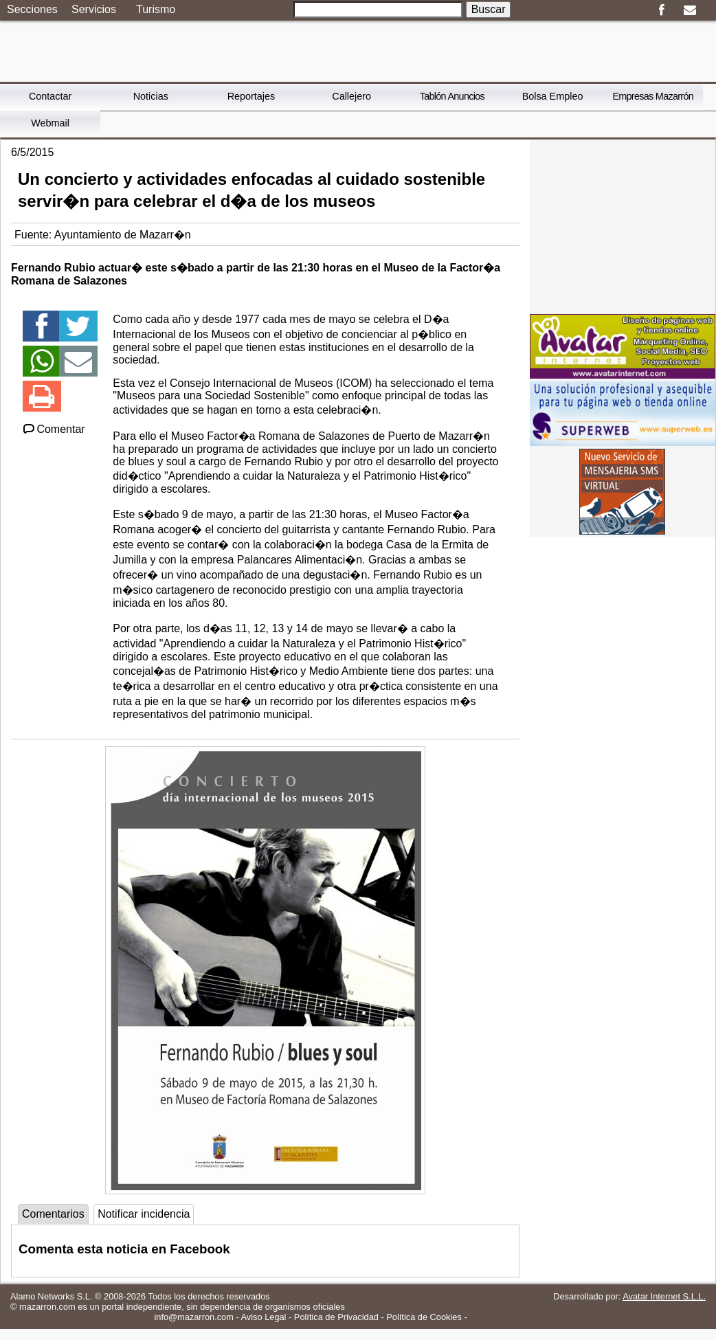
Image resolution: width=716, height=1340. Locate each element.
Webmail (50, 123)
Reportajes (251, 96)
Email (689, 10)
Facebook (661, 10)
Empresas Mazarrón (652, 96)
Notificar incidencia (144, 1214)
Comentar (53, 429)
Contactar (50, 96)
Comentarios (53, 1214)
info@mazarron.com (193, 1317)
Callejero (351, 96)
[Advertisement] (623, 225)
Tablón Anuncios (452, 96)
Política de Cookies (424, 1317)
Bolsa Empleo (552, 96)
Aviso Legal (264, 1317)
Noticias (150, 96)
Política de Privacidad (336, 1317)
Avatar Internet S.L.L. (664, 1296)
